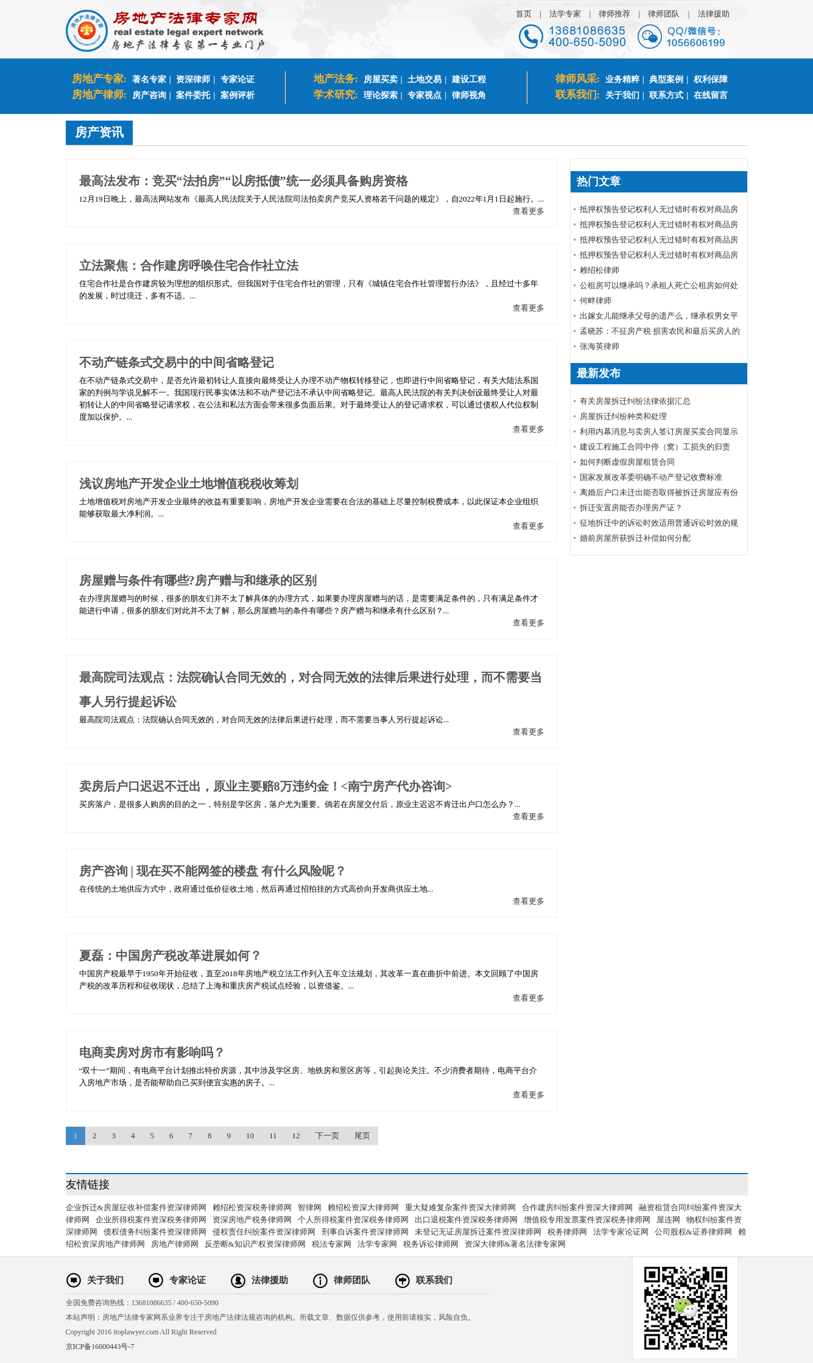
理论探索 (381, 95)
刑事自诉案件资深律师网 (365, 1231)
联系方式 (666, 95)
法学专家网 (377, 1244)
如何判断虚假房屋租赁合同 (627, 462)
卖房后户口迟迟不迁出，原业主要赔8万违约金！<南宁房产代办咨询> (265, 786)
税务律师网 (567, 1231)
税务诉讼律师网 (431, 1244)
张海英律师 (599, 346)
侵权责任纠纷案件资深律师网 (264, 1231)
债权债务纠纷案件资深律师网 (155, 1231)
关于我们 (622, 95)
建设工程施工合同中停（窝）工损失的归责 (655, 446)
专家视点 (424, 95)
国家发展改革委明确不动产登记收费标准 (651, 477)
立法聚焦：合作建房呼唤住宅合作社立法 (188, 265)
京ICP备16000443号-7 (100, 1346)
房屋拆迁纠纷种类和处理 (623, 416)
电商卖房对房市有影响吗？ (152, 1052)
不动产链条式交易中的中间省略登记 (176, 362)
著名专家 (149, 79)
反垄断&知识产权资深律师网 (255, 1244)
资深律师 (193, 79)
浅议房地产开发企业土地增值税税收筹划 (188, 483)
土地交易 (424, 79)
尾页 (362, 1135)
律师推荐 (614, 13)
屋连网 (668, 1219)
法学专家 (565, 13)
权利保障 (711, 79)
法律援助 (714, 13)
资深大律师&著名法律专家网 (515, 1244)
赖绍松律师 (599, 270)
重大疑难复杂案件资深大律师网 (460, 1207)
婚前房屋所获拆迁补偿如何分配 (635, 538)
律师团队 (664, 13)
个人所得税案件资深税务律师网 (353, 1219)
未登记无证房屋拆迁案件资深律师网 (478, 1231)
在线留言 (711, 95)
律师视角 (469, 95)
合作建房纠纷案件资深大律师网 (577, 1207)
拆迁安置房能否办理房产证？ (631, 507)
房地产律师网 (175, 1244)
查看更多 (528, 211)
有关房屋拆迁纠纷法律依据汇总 (635, 401)
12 (296, 1135)
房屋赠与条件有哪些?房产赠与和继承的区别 (198, 580)
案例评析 (237, 95)
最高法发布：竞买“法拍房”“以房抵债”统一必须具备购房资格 (243, 181)
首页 (524, 13)
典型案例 (666, 79)
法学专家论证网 (621, 1231)
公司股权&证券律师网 (693, 1231)
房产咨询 (149, 95)
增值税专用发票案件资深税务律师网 (587, 1219)
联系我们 (434, 1280)
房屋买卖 (381, 79)
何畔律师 (595, 300)
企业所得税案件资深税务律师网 (151, 1219)
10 (250, 1135)
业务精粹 (622, 79)
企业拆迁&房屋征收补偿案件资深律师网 (136, 1207)
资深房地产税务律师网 (252, 1219)
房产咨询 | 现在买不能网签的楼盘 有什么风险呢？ (213, 871)
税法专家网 (331, 1244)
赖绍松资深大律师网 (363, 1207)
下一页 (327, 1135)
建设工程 (469, 79)
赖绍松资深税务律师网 (252, 1207)
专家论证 (237, 79)
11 (273, 1135)
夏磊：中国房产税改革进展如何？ (170, 955)
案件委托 (193, 95)
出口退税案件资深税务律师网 (466, 1219)
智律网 (310, 1207)
